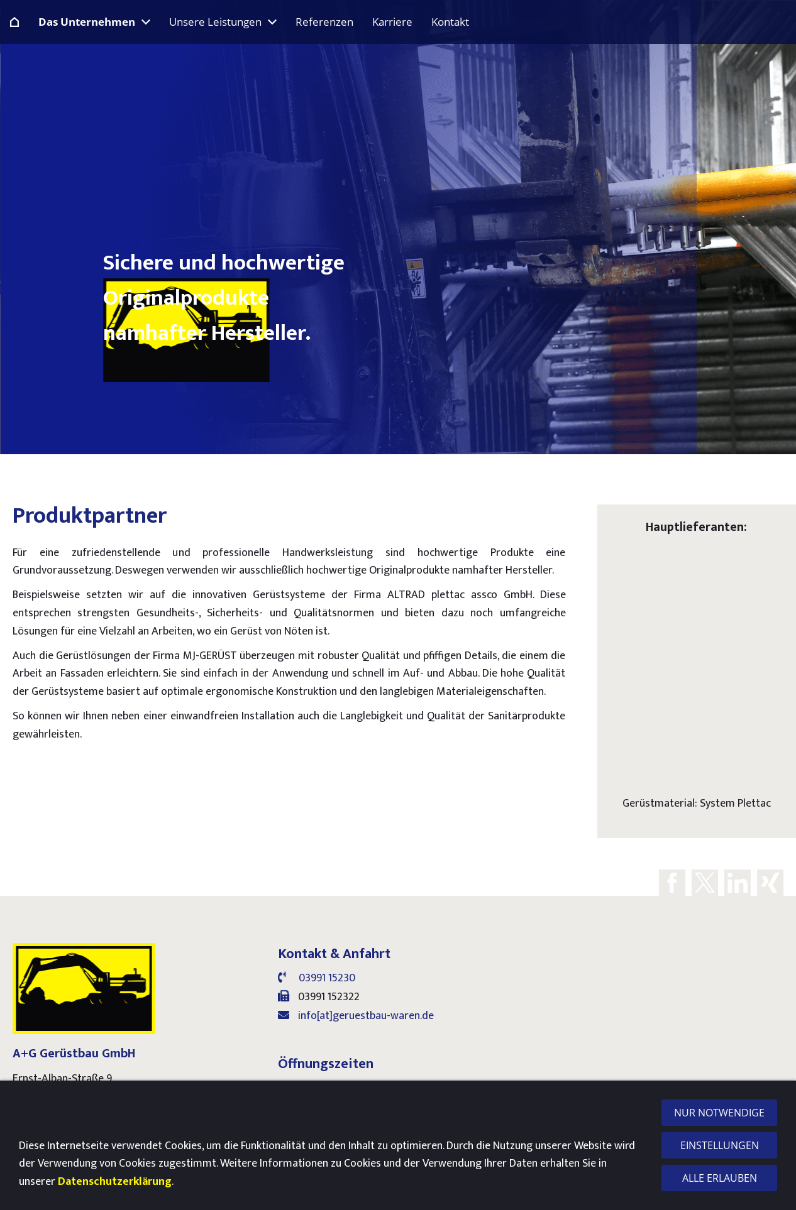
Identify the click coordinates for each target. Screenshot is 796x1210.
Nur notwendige (719, 1113)
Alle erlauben (719, 1178)
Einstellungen (719, 1145)
